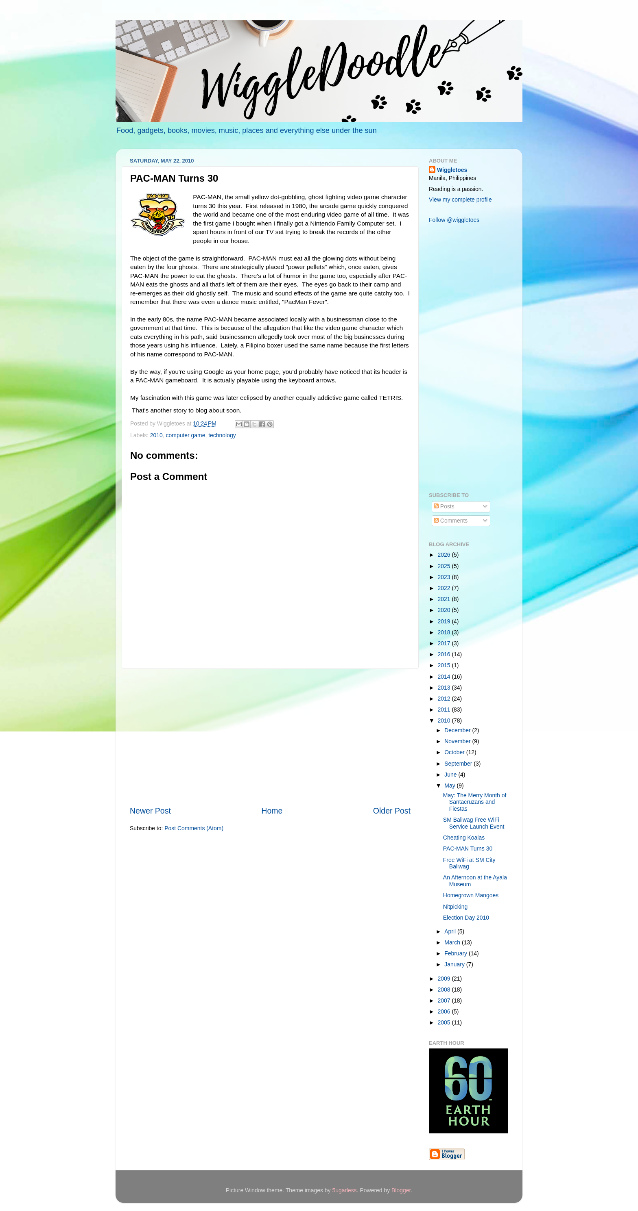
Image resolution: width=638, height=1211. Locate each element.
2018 (445, 632)
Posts (444, 506)
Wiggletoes (452, 170)
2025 (445, 566)
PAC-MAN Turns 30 (467, 848)
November (458, 741)
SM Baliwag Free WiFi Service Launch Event (474, 823)
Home (271, 810)
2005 (445, 1022)
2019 (445, 621)
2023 (445, 577)
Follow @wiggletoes (454, 220)
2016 (445, 654)
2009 (445, 978)
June (451, 774)
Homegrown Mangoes (470, 895)
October (455, 752)
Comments (451, 520)
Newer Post (150, 810)
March (453, 942)
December (458, 730)
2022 (445, 588)
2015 (445, 665)
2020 (445, 610)
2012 (445, 698)
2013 (445, 687)
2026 (445, 554)
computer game (185, 435)
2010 (156, 435)
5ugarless (344, 1190)
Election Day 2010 (466, 917)
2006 (445, 1011)
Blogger (401, 1190)
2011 (445, 709)
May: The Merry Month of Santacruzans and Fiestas (474, 802)
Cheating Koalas (464, 837)
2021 (445, 599)
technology (222, 435)
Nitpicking (455, 906)
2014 (445, 676)
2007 (445, 1000)
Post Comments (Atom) (193, 828)
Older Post (392, 810)
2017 (445, 643)
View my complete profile (460, 199)
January (455, 964)
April (450, 931)
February (456, 953)
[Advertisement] (270, 737)
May (450, 785)
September (459, 763)
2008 (445, 989)
